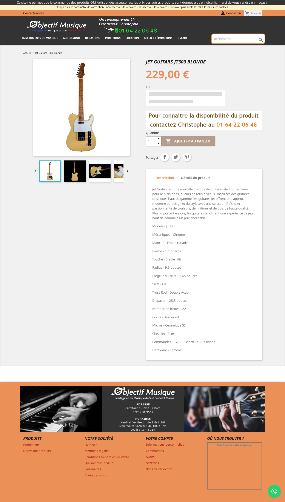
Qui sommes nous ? (99, 463)
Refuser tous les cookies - (154, 7)
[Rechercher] (238, 39)
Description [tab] (165, 178)
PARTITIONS (113, 38)
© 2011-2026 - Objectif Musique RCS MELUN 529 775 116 (142, 496)
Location (132, 38)
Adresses (152, 463)
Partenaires (93, 469)
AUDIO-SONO (71, 38)
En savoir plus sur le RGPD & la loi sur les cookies (198, 7)
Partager (164, 157)
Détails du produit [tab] (195, 178)
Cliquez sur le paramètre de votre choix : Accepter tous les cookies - (97, 7)
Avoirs (150, 457)
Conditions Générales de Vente (107, 457)
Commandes (155, 451)
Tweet (175, 157)
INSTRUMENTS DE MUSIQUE (40, 38)
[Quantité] (151, 141)
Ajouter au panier (188, 141)
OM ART (182, 38)
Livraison (91, 445)
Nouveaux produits (37, 451)
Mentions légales (97, 451)
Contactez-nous (34, 13)
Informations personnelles (165, 444)
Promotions (31, 445)
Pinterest (187, 157)
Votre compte (159, 438)
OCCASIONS (92, 38)
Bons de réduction (159, 469)
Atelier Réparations (158, 38)
